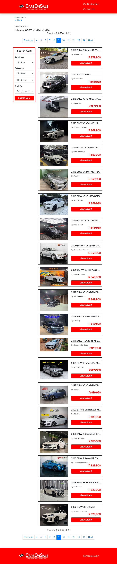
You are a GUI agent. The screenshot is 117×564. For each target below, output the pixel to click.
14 (84, 40)
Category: (19, 68)
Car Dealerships (91, 4)
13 (79, 40)
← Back (18, 20)
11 (68, 40)
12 (74, 40)
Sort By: (18, 86)
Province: (19, 57)
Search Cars (24, 50)
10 (64, 40)
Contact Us (88, 9)
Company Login (91, 556)
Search (17, 18)
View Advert (86, 63)
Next (90, 40)
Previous (28, 40)
